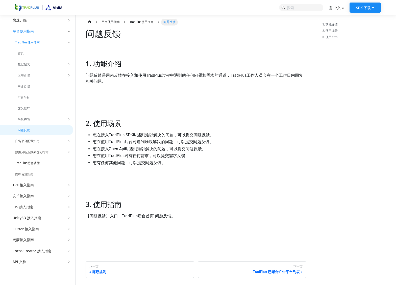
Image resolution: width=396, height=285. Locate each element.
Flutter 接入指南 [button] (26, 228)
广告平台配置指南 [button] (27, 141)
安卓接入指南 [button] (23, 195)
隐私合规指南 (24, 174)
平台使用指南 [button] (23, 31)
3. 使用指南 (330, 37)
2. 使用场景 (330, 31)
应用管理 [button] (24, 75)
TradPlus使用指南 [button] (27, 42)
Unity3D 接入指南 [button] (27, 217)
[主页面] (90, 22)
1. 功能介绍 (330, 24)
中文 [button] (335, 7)
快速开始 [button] (20, 20)
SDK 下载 (363, 7)
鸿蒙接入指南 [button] (23, 239)
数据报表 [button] (24, 64)
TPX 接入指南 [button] (23, 185)
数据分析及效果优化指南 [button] (31, 152)
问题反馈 (24, 130)
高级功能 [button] (24, 119)
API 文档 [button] (19, 261)
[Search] (301, 7)
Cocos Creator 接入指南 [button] (32, 250)
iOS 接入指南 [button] (23, 206)
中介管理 (24, 86)
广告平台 (24, 97)
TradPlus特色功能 (27, 163)
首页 (21, 53)
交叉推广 (24, 108)
